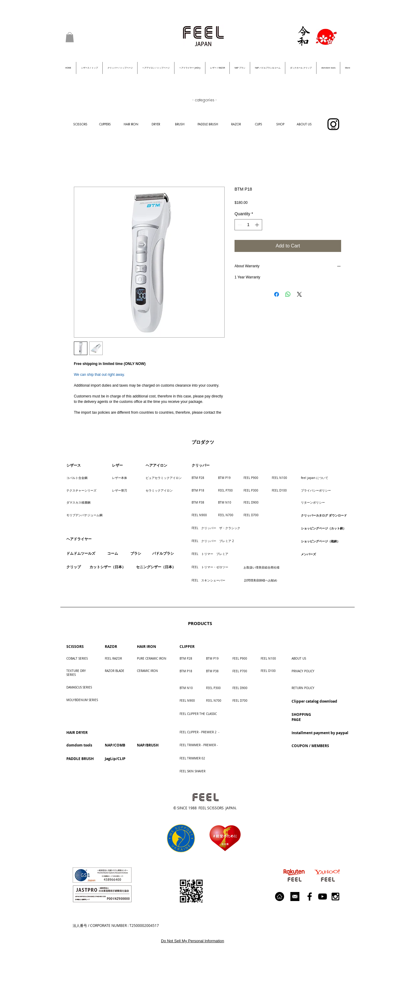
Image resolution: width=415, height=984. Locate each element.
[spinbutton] (248, 224)
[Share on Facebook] (276, 294)
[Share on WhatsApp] (288, 294)
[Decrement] (239, 224)
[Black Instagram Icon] (335, 896)
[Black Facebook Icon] (309, 896)
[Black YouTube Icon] (322, 896)
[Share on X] (299, 294)
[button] (69, 37)
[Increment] (257, 224)
